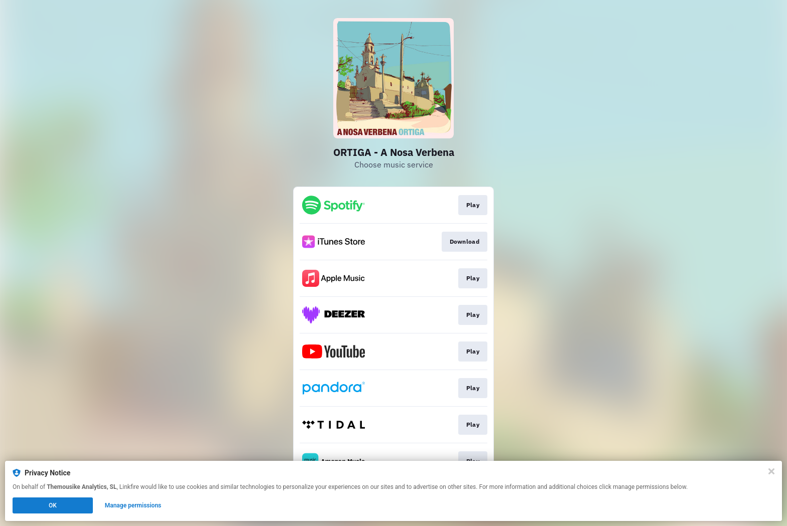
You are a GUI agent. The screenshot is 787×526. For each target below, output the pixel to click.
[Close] (771, 471)
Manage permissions (133, 505)
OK (53, 505)
